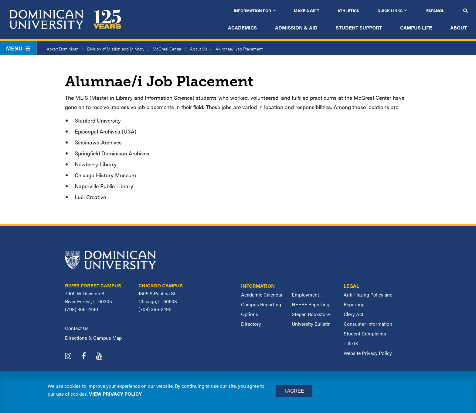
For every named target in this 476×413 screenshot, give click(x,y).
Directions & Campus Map (93, 337)
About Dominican (63, 49)
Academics (242, 27)
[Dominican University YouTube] (104, 356)
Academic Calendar (262, 294)
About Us (198, 49)
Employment (305, 294)
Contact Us (77, 327)
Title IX (351, 343)
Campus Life (416, 27)
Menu (18, 48)
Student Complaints (365, 333)
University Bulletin (311, 323)
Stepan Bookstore (311, 314)
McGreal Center (167, 49)
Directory (251, 323)
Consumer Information (368, 323)
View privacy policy (115, 393)
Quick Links (390, 10)
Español (435, 10)
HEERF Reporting (310, 304)
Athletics (348, 10)
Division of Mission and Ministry (115, 49)
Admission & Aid (296, 27)
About (458, 27)
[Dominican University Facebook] (88, 356)
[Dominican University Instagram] (72, 356)
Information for (252, 10)
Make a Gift (306, 10)
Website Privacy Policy (368, 352)
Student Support (359, 27)
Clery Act (353, 314)
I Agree (294, 391)
